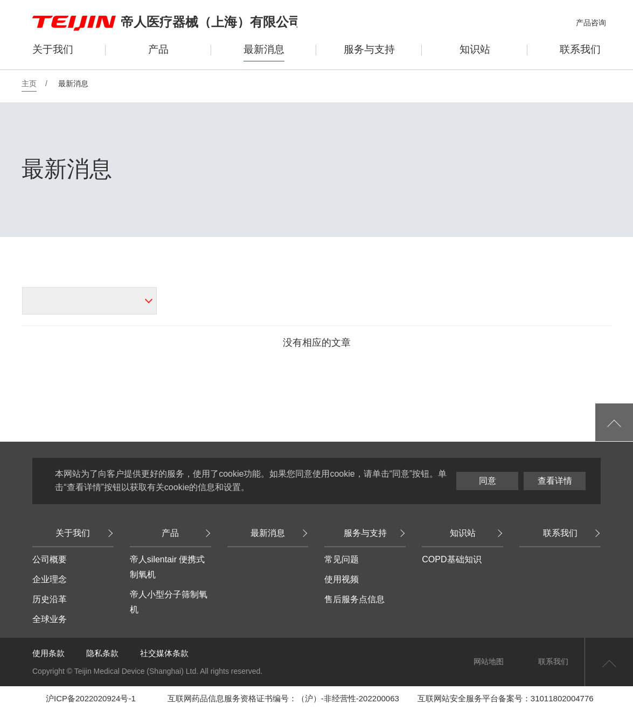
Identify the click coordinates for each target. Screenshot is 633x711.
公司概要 (49, 559)
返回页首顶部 (609, 662)
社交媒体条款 (164, 653)
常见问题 (341, 559)
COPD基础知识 (451, 559)
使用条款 (48, 653)
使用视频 (341, 579)
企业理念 (49, 579)
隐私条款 (102, 653)
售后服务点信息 (354, 599)
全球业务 (49, 619)
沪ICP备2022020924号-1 (91, 698)
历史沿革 (49, 599)
